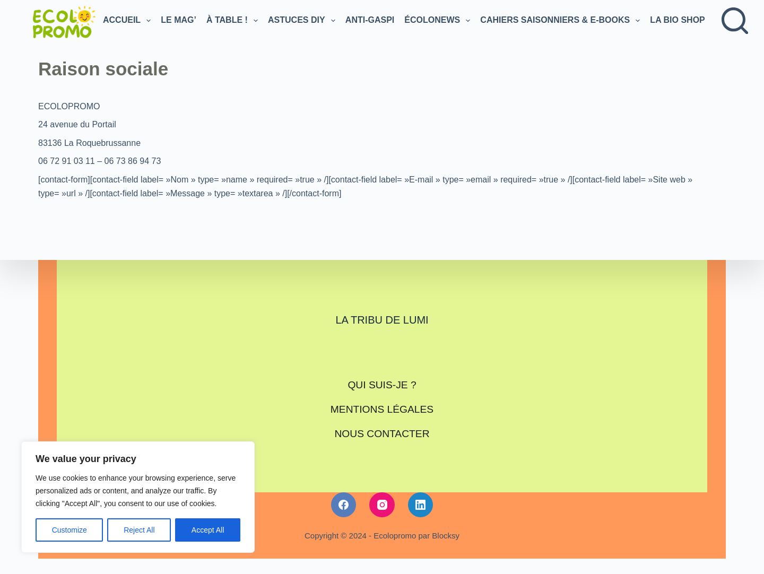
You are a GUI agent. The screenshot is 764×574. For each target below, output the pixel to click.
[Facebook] (344, 495)
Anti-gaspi (369, 19)
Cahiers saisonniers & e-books (561, 20)
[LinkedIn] (420, 495)
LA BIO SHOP (683, 20)
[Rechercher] (735, 20)
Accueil (128, 20)
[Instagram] (382, 495)
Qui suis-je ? (382, 383)
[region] (138, 497)
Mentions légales (382, 405)
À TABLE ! (233, 20)
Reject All (139, 530)
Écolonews (438, 20)
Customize (69, 530)
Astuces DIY (302, 20)
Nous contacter (382, 426)
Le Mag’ (178, 19)
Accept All (208, 530)
